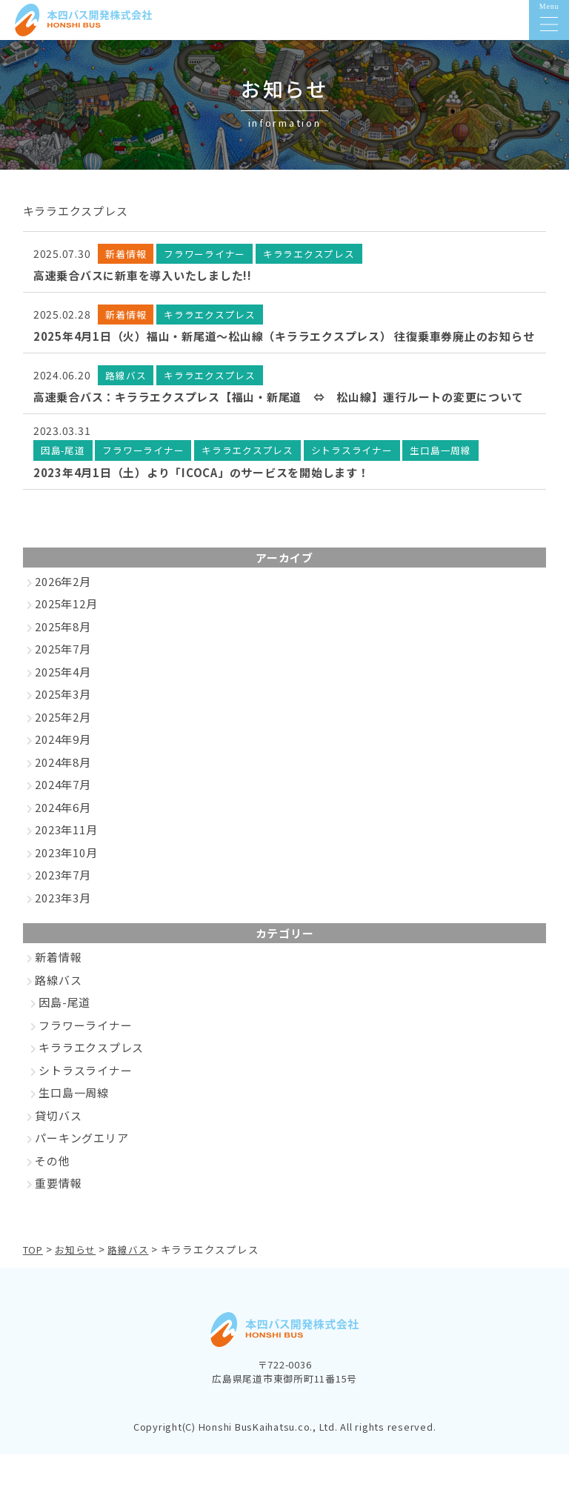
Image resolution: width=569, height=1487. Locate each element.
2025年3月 (62, 727)
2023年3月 (62, 931)
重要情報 (58, 1216)
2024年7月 (62, 817)
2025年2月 (62, 750)
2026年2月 (62, 614)
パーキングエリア (81, 1171)
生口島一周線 (74, 1126)
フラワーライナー (85, 1058)
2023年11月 (66, 863)
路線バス (58, 1013)
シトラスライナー (85, 1103)
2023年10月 (66, 886)
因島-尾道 (64, 1035)
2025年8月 (62, 660)
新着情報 (58, 990)
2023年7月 (62, 908)
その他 (52, 1194)
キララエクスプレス (91, 1080)
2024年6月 (62, 840)
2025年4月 (62, 705)
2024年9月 (62, 772)
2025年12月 (66, 637)
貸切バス (58, 1149)
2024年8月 (62, 795)
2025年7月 (62, 682)
